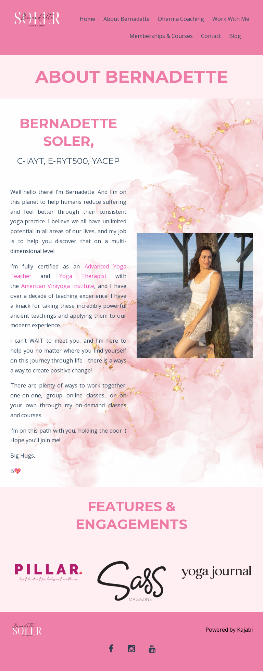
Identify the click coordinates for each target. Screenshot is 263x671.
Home (87, 19)
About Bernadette (126, 19)
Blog (235, 36)
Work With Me (230, 19)
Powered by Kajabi (229, 629)
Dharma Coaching (181, 19)
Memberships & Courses (161, 36)
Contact (211, 36)
